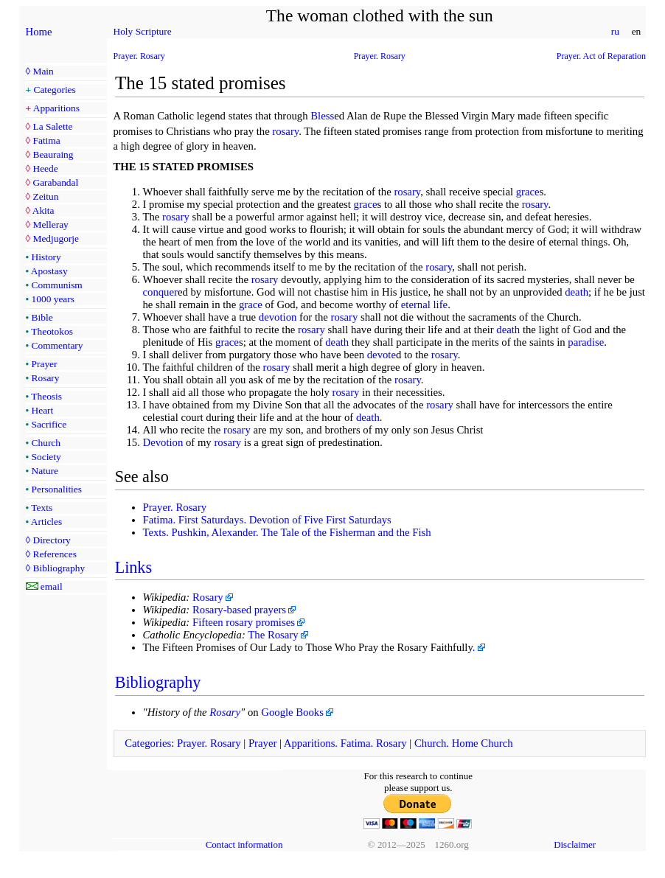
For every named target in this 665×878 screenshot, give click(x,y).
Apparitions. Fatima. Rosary (345, 743)
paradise (586, 342)
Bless (322, 116)
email (52, 586)
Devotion (163, 442)
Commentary (57, 345)
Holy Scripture (143, 31)
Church (46, 442)
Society (46, 456)
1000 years (53, 298)
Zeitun (45, 196)
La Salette (52, 126)
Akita (43, 210)
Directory (51, 540)
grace (528, 192)
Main (42, 71)
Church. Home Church (463, 743)
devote (381, 354)
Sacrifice (49, 424)
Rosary (46, 377)
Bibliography (58, 568)
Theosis (46, 396)
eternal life (424, 304)
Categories (55, 89)
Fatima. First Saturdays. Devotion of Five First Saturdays (267, 520)
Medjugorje (55, 238)
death (576, 292)
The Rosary (273, 635)
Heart (43, 410)
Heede (45, 168)
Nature (45, 470)
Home (39, 32)
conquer (160, 292)
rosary (285, 131)
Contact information (244, 844)
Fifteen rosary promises (243, 622)
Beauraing (52, 154)
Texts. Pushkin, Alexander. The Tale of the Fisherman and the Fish (287, 532)
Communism (57, 284)
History (46, 256)
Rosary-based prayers (239, 610)
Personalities (57, 489)
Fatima (46, 140)
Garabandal (55, 182)
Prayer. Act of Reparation (601, 56)
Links (133, 567)
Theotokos (52, 331)
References (54, 554)
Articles (46, 521)
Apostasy (49, 270)
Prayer (45, 363)
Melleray (50, 224)
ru (615, 31)
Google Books (292, 712)
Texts (41, 507)
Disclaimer (575, 844)
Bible (42, 317)
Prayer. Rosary (139, 56)
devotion (278, 317)
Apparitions (56, 108)
